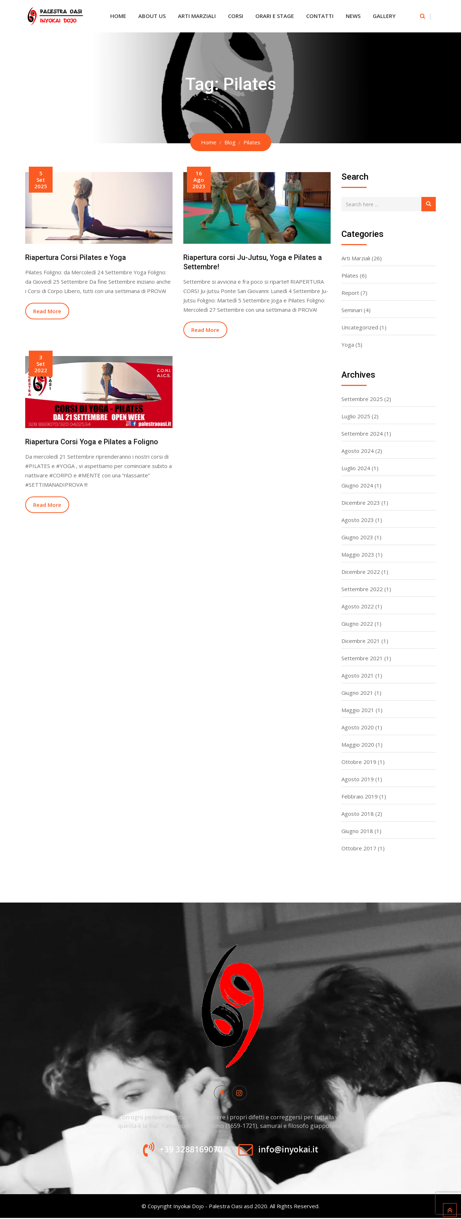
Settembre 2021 (362, 658)
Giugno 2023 (357, 537)
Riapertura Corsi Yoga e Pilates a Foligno (91, 441)
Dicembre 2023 (360, 502)
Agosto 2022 (357, 606)
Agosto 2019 (357, 779)
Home (118, 15)
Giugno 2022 (357, 623)
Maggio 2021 (357, 710)
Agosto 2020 (357, 727)
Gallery (384, 15)
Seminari (351, 310)
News (353, 15)
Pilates (349, 275)
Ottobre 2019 (358, 761)
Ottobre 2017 (358, 848)
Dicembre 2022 (360, 571)
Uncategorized (359, 327)
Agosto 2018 (357, 813)
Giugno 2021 (357, 692)
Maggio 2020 (357, 744)
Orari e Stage (274, 15)
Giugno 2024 (357, 485)
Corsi (235, 15)
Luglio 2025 (355, 416)
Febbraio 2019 (359, 796)
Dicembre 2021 (360, 640)
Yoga (347, 344)
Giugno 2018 (357, 831)
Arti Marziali (197, 15)
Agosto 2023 (357, 519)
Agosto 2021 (357, 675)
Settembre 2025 (362, 398)
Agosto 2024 (357, 450)
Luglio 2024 (355, 468)
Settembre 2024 (362, 433)
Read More (47, 311)
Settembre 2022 (362, 589)
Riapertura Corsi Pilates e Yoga (75, 257)
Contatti (320, 15)
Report (350, 292)
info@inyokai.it (291, 1150)
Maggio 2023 (357, 554)
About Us (152, 15)
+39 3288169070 (188, 1150)
